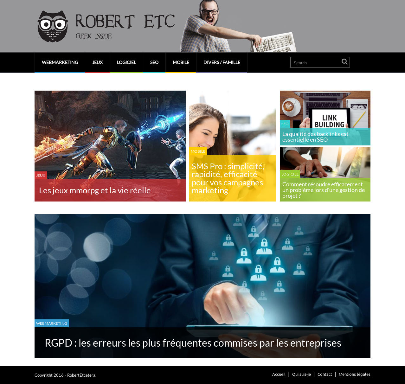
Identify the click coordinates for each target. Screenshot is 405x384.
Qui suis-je (301, 374)
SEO (154, 62)
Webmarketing (60, 62)
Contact (325, 374)
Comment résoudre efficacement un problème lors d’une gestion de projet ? (323, 190)
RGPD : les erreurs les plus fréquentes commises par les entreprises (193, 342)
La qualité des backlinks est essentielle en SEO (315, 136)
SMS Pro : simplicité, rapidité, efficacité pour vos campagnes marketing (228, 178)
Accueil (279, 374)
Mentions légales (354, 374)
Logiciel (126, 62)
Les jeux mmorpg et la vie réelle (95, 190)
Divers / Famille (221, 62)
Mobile (181, 62)
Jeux (97, 62)
